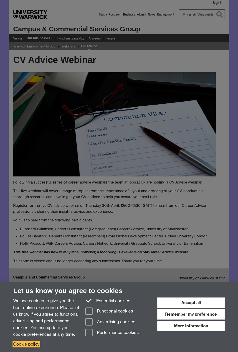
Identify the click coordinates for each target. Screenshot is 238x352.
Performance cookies (112, 333)
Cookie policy (26, 344)
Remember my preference (191, 314)
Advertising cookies (110, 322)
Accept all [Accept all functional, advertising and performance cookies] (191, 302)
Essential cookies (108, 300)
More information (191, 325)
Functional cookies (109, 311)
